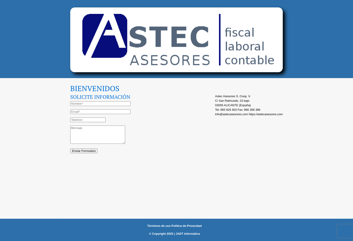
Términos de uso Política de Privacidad (174, 225)
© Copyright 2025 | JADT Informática (174, 233)
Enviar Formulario (84, 151)
